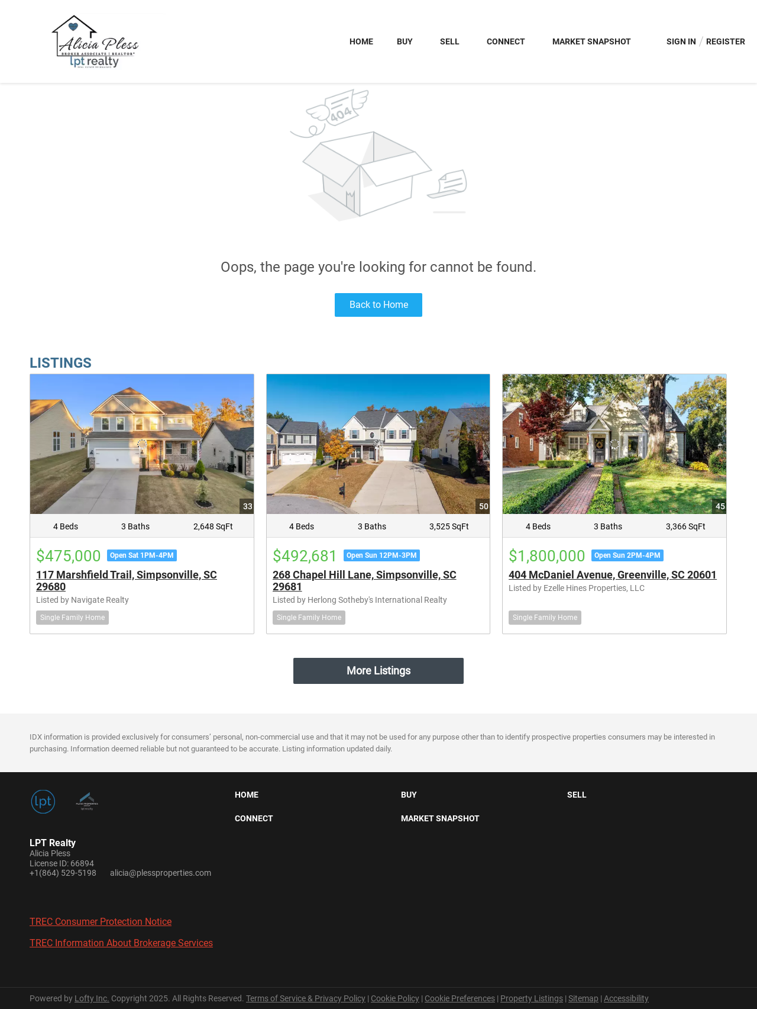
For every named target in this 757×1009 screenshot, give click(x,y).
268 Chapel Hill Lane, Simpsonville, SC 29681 (365, 580)
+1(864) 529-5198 (63, 873)
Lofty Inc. (92, 998)
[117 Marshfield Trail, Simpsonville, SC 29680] (142, 444)
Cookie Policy (395, 998)
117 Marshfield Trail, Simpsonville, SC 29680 (126, 580)
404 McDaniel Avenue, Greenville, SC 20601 (613, 574)
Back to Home (379, 304)
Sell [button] (450, 41)
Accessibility (626, 998)
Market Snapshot (591, 41)
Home (361, 41)
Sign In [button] (681, 41)
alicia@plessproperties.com (160, 873)
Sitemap (583, 998)
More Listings (378, 670)
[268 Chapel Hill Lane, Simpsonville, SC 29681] (378, 444)
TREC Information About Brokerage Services (121, 943)
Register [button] (725, 41)
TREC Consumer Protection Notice (101, 921)
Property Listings (531, 998)
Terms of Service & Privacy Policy (305, 998)
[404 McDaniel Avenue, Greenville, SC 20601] (614, 444)
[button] (249, 797)
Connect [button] (506, 41)
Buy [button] (405, 41)
